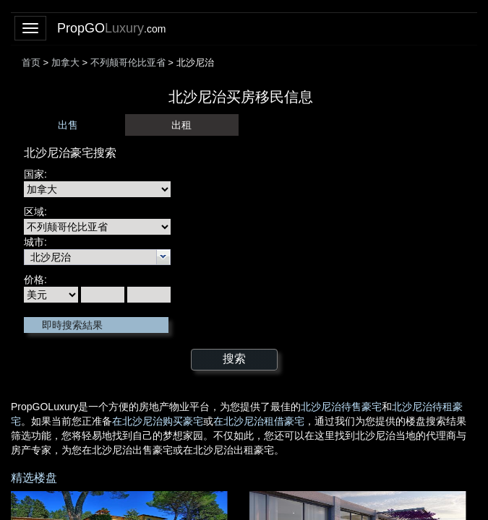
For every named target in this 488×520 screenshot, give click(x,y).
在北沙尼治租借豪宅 (258, 421)
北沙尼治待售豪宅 (341, 406)
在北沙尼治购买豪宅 (157, 421)
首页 (31, 62)
